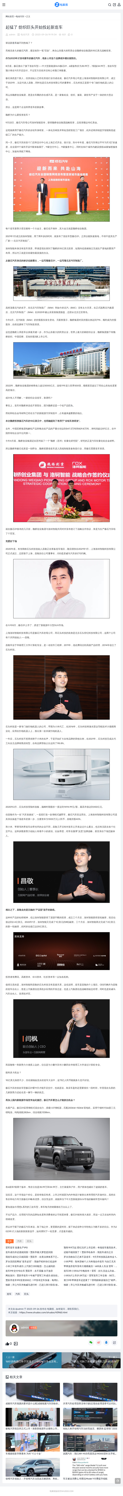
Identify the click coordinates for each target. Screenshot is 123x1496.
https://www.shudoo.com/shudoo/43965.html (43, 1312)
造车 (14, 43)
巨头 (70, 405)
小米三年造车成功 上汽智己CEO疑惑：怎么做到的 (30, 1266)
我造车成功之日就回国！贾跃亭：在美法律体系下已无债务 (35, 1257)
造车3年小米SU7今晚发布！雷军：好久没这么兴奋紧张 (91, 1271)
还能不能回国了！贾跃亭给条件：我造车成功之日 (88, 1252)
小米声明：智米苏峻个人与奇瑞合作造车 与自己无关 (90, 1261)
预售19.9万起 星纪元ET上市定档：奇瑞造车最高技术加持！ (93, 1247)
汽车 (26, 50)
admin (12, 34)
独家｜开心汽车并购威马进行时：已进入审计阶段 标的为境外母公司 (39, 1285)
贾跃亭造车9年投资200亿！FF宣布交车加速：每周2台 (33, 1280)
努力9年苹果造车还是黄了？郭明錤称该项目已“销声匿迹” (92, 1280)
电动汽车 (20, 16)
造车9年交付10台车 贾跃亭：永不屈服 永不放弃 (29, 1271)
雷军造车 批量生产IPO (17, 1247)
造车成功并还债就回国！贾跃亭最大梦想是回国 (29, 1252)
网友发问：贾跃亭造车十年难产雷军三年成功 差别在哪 (33, 1275)
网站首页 (10, 16)
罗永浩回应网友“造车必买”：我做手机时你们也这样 (31, 1261)
